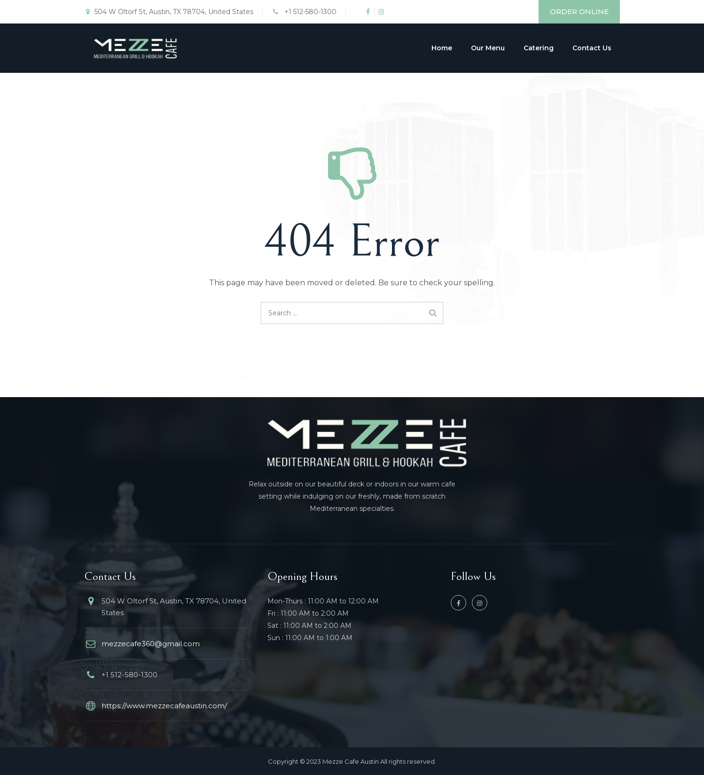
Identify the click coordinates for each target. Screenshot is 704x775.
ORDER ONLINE (579, 11)
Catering (539, 48)
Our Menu (488, 48)
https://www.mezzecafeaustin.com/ (164, 705)
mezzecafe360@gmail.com (151, 643)
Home (441, 48)
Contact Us (591, 48)
